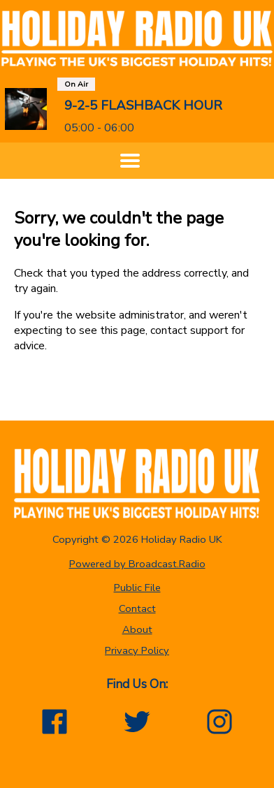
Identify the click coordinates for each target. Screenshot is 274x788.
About (137, 629)
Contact (137, 608)
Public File (137, 587)
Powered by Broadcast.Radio (137, 564)
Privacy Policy (137, 650)
